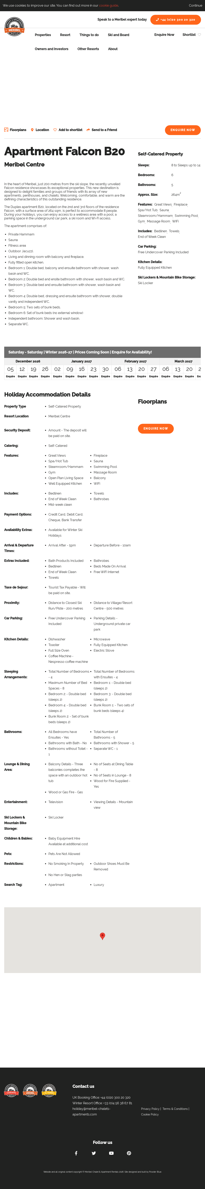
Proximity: (12, 603)
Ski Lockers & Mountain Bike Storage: (166, 277)
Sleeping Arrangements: (15, 674)
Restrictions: (13, 864)
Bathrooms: (147, 185)
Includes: (145, 231)
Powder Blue (155, 1172)
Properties (43, 35)
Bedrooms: (146, 175)
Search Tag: (13, 885)
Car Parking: (147, 246)
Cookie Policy (150, 1114)
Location (42, 130)
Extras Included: (16, 561)
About (113, 49)
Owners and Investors (51, 49)
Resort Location (16, 416)
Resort (65, 35)
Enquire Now (164, 35)
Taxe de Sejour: (16, 587)
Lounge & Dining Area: (17, 767)
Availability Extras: (18, 530)
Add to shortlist (71, 130)
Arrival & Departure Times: (19, 548)
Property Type (15, 406)
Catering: (11, 446)
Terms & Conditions (175, 1108)
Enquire (10, 376)
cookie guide (108, 5)
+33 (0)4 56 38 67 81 (117, 1103)
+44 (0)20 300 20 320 (175, 19)
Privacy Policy (150, 1108)
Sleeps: (143, 165)
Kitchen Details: (150, 262)
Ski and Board (118, 35)
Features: (145, 204)
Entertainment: (15, 802)
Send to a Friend (105, 130)
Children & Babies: (18, 838)
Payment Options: (18, 514)
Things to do (89, 35)
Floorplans (18, 130)
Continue (195, 5)
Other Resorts (88, 49)
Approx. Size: (148, 195)
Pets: (8, 854)
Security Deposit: (17, 430)
